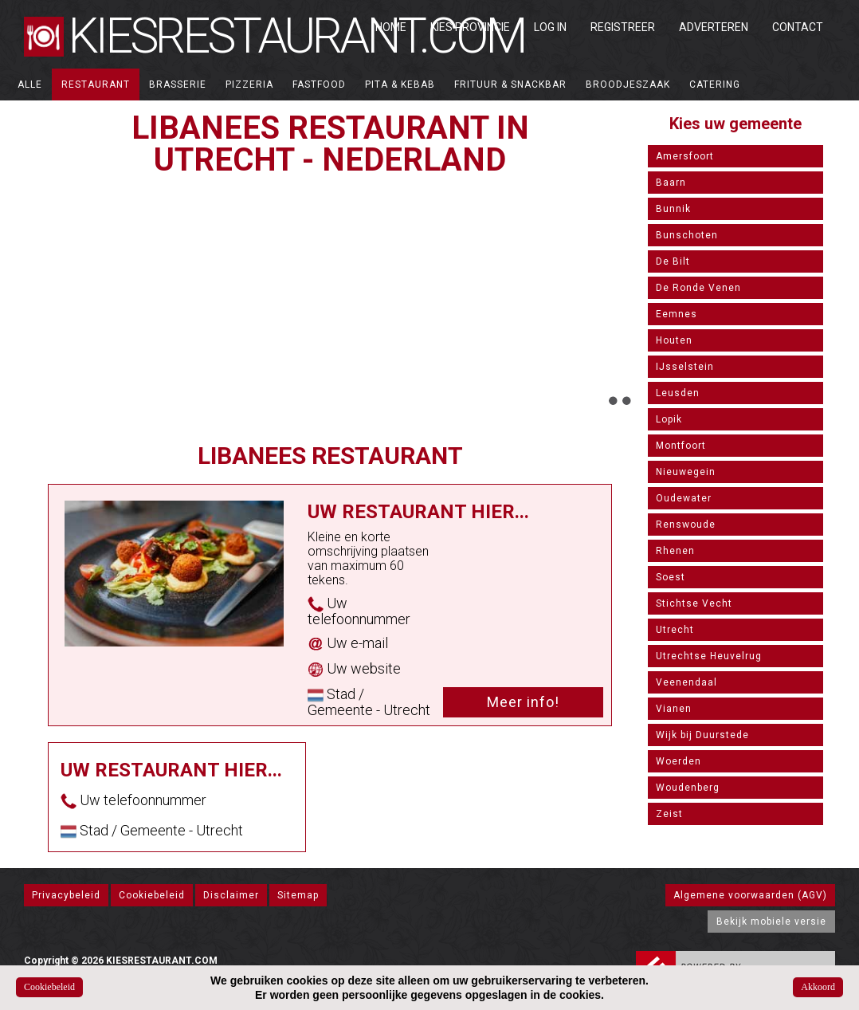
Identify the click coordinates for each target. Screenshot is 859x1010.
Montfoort (681, 445)
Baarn (671, 182)
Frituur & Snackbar (510, 84)
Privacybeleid (66, 895)
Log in (550, 27)
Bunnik (673, 208)
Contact (797, 27)
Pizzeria (249, 84)
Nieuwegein (686, 471)
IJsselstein (685, 366)
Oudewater (684, 498)
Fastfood (319, 84)
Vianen (674, 708)
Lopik (669, 419)
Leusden (678, 393)
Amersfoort (685, 156)
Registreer (622, 27)
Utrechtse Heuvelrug (709, 656)
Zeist (669, 813)
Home (390, 27)
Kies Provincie (470, 27)
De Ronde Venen (698, 287)
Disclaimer (231, 895)
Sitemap (298, 895)
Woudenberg (688, 787)
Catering (714, 84)
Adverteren (713, 27)
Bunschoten (687, 235)
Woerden (678, 761)
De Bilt (673, 261)
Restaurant (95, 84)
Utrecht (675, 629)
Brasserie (177, 84)
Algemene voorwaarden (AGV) (750, 895)
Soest (670, 577)
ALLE (30, 84)
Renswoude (686, 524)
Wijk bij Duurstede (702, 735)
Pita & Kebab (400, 84)
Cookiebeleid (152, 895)
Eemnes (676, 314)
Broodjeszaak (628, 84)
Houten (674, 340)
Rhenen (675, 550)
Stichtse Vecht (694, 603)
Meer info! (523, 702)
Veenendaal (686, 682)
